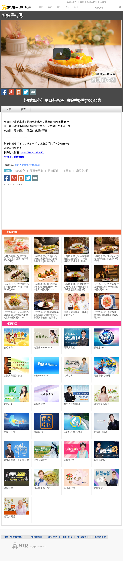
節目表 (103, 2)
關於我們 (52, 537)
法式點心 (20, 170)
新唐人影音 (72, 2)
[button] (62, 54)
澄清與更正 (83, 537)
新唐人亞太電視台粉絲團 (27, 165)
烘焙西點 (53, 170)
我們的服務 (36, 537)
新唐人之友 (92, 2)
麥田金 (67, 170)
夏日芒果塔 (36, 170)
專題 (68, 7)
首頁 (9, 109)
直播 (41, 7)
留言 (23, 109)
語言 (6, 537)
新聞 (50, 7)
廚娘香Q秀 (12, 15)
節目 (59, 7)
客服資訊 (67, 537)
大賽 (82, 2)
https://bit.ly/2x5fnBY (32, 152)
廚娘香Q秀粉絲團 (14, 157)
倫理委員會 (100, 537)
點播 (76, 7)
